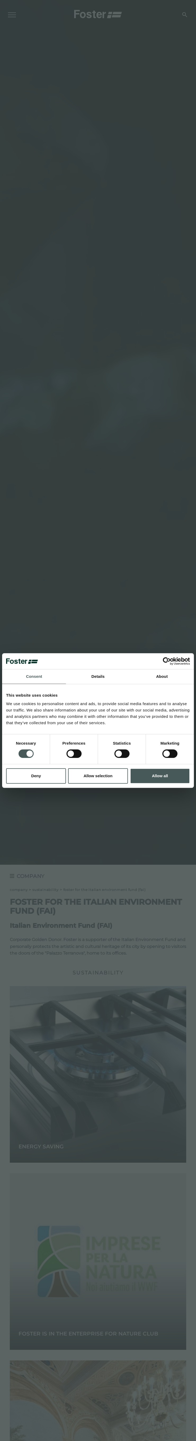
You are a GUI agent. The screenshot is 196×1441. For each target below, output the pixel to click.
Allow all (160, 776)
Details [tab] (98, 676)
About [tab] (162, 676)
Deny (36, 776)
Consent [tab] (34, 676)
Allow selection (97, 776)
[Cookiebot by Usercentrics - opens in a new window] (167, 661)
